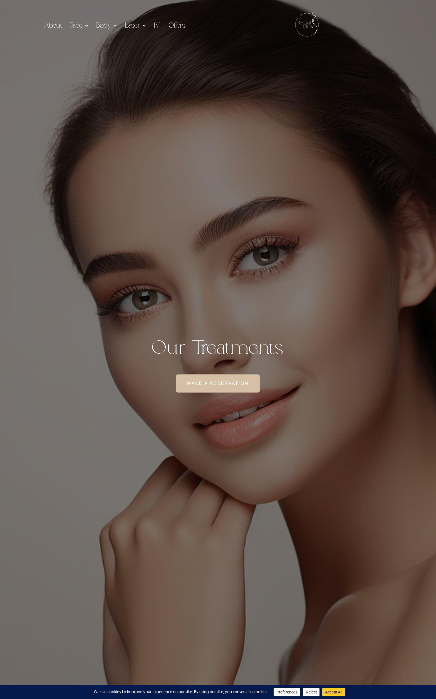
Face (79, 25)
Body (106, 25)
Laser (135, 25)
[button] (79, 25)
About (53, 25)
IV (157, 25)
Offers (177, 25)
